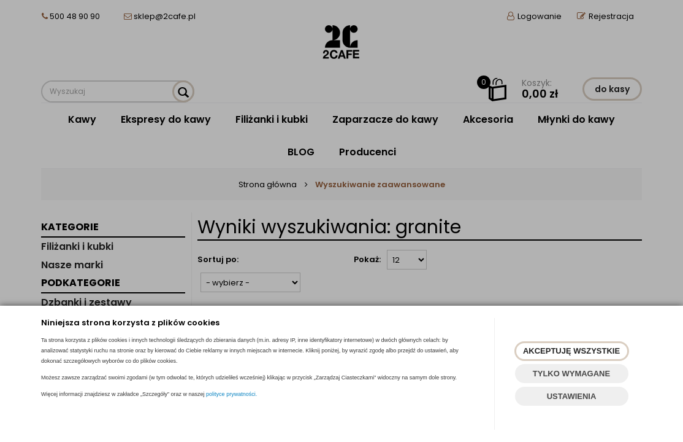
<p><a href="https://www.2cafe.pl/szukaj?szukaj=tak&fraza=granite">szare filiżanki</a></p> (341, 221)
